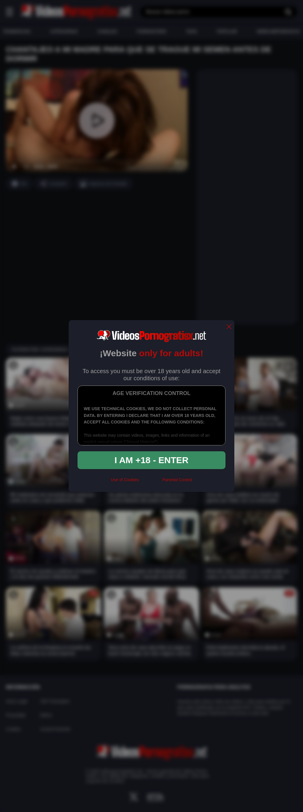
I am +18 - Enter (151, 460)
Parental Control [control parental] (177, 479)
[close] (229, 327)
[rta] (150, 482)
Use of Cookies (125, 479)
